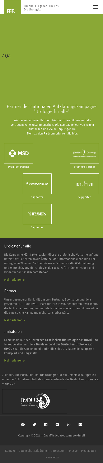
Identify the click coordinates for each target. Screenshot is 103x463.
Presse (73, 450)
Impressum (58, 450)
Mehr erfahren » (14, 279)
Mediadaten (88, 450)
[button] (23, 424)
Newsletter (52, 457)
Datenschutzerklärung (33, 450)
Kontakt (10, 450)
